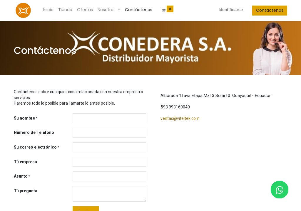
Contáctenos (269, 10)
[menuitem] (48, 10)
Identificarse (231, 9)
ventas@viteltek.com (180, 118)
